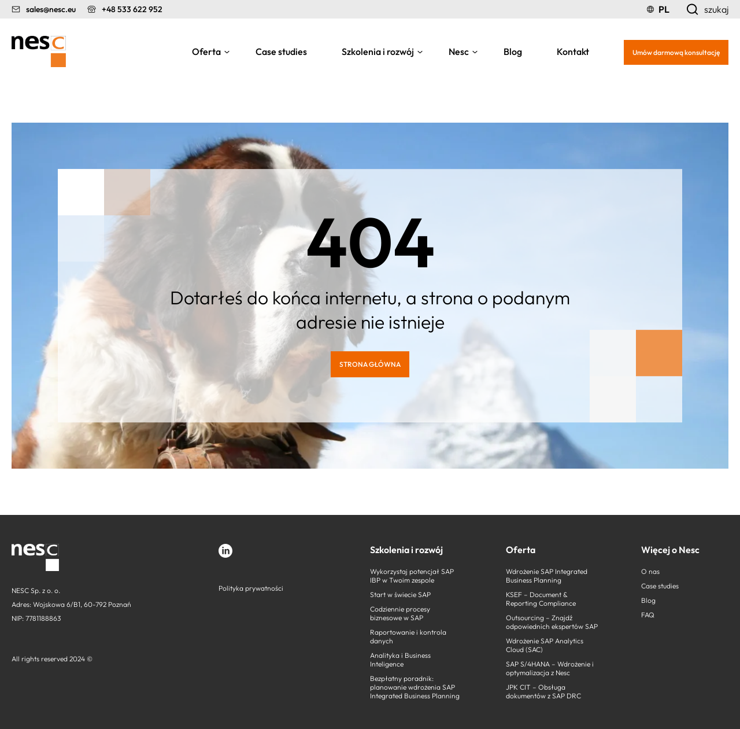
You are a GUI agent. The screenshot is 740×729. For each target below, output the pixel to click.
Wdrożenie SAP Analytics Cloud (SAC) (544, 645)
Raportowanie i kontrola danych (408, 636)
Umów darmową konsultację (676, 52)
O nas (650, 571)
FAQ (647, 614)
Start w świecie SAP (400, 594)
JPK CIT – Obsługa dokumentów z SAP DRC (543, 691)
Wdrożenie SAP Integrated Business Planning (546, 575)
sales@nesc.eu (51, 9)
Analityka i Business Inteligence (400, 659)
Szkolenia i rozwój (378, 51)
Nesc (459, 51)
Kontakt (573, 51)
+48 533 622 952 (132, 9)
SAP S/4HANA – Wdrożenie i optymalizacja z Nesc (550, 668)
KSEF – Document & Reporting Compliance (541, 599)
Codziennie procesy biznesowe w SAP (400, 613)
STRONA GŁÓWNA (370, 364)
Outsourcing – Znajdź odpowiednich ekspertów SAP (552, 622)
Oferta (206, 51)
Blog (513, 51)
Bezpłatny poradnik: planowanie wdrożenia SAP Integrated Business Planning (415, 687)
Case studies (281, 51)
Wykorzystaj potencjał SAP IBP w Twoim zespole (412, 575)
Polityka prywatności (251, 588)
